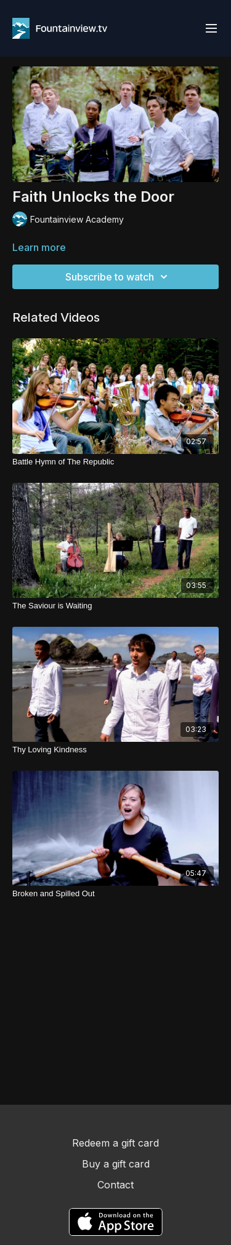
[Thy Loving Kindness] (115, 750)
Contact (115, 1185)
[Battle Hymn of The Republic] (115, 462)
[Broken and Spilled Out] (115, 894)
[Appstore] (115, 1222)
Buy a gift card (116, 1164)
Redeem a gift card (115, 1143)
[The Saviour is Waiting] (115, 606)
